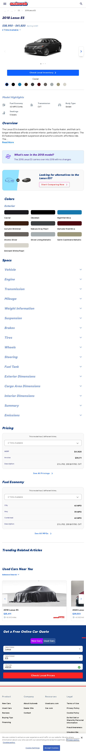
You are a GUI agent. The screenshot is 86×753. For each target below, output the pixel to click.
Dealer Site (29, 708)
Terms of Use (73, 703)
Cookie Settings (33, 748)
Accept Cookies (52, 748)
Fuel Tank (43, 367)
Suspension (43, 318)
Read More (8, 142)
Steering (43, 357)
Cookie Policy (73, 713)
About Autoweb (31, 703)
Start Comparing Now (54, 184)
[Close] (82, 738)
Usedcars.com (52, 703)
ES (19, 10)
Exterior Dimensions (43, 376)
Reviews (6, 713)
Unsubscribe (72, 732)
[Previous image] (5, 51)
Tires (43, 337)
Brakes (43, 328)
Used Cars (49, 641)
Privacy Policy (73, 708)
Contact (27, 713)
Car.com (49, 708)
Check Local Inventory (43, 72)
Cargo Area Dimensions (43, 386)
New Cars (36, 641)
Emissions (43, 415)
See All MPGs (43, 533)
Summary (43, 405)
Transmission (43, 289)
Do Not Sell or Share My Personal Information (75, 720)
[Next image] (81, 51)
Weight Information (43, 308)
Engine (43, 279)
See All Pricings (43, 473)
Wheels (43, 347)
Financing (6, 722)
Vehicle (43, 270)
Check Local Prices (43, 675)
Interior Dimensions (43, 396)
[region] (43, 743)
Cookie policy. (9, 742)
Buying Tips (7, 717)
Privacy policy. (73, 740)
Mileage (43, 299)
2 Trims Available (11, 30)
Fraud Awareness (74, 727)
